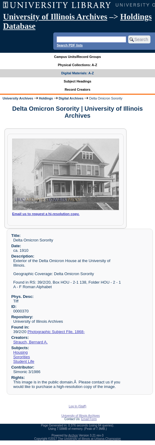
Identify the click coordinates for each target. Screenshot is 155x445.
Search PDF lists (70, 45)
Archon (73, 435)
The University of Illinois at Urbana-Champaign (89, 438)
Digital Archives (71, 98)
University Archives (17, 98)
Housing (20, 352)
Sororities (21, 357)
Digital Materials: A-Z (77, 73)
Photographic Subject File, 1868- (56, 331)
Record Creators (77, 89)
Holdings (46, 98)
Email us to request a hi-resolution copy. (45, 214)
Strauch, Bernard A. (30, 342)
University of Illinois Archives (55, 16)
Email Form (89, 419)
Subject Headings (77, 81)
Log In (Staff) (77, 406)
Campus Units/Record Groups (77, 57)
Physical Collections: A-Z (77, 65)
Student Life (23, 361)
